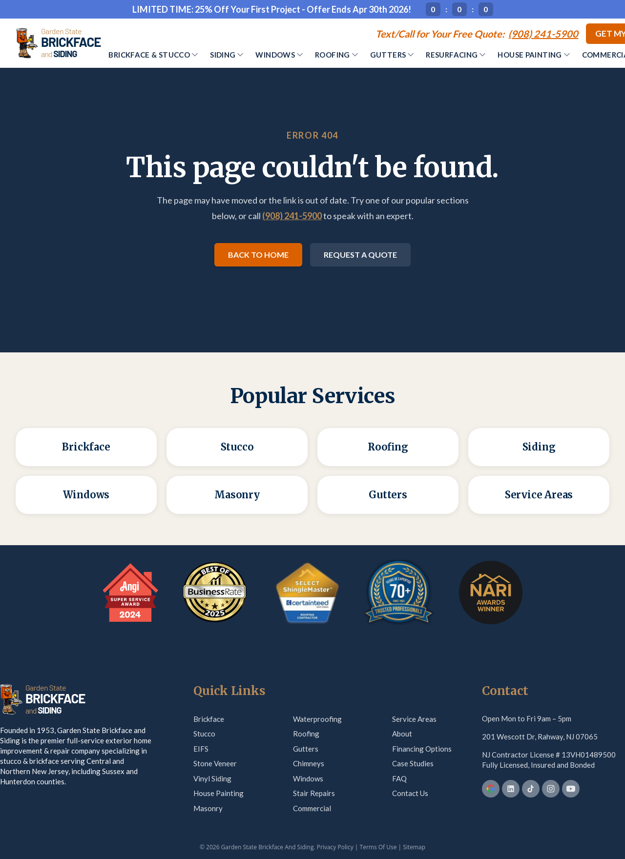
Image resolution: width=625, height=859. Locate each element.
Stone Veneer (215, 763)
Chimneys (308, 763)
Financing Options (422, 748)
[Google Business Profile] (491, 789)
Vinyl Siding (212, 778)
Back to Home (258, 254)
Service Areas (414, 719)
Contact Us (410, 793)
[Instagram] (551, 789)
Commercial (312, 808)
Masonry (208, 808)
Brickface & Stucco (153, 54)
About (402, 733)
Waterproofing (317, 719)
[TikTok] (531, 789)
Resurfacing (455, 54)
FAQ (399, 778)
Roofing (336, 54)
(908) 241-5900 (292, 215)
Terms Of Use (378, 847)
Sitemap (414, 847)
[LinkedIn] (511, 789)
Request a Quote (360, 254)
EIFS (200, 748)
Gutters (392, 54)
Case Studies (413, 763)
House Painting (533, 54)
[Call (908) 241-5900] (476, 33)
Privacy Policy (335, 847)
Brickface (208, 719)
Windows (279, 54)
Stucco (204, 733)
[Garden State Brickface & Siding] (58, 43)
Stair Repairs (314, 793)
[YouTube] (571, 789)
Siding (226, 54)
